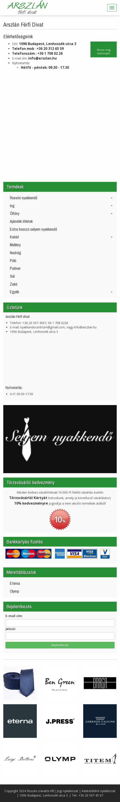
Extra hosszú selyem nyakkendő (33, 229)
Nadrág (15, 252)
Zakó (13, 284)
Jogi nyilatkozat (67, 791)
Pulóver (15, 268)
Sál (12, 276)
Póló (13, 260)
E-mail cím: (14, 616)
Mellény (15, 245)
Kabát (61, 237)
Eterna (15, 583)
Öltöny (61, 213)
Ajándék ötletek (21, 221)
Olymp (14, 591)
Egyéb (61, 292)
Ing (61, 205)
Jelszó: (10, 629)
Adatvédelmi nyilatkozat (98, 791)
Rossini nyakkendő (61, 198)
